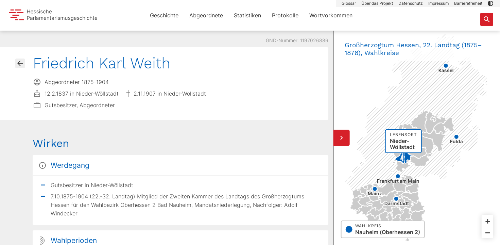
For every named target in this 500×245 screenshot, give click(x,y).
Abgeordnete (206, 15)
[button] (490, 3)
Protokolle (285, 15)
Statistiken (247, 15)
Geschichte (164, 15)
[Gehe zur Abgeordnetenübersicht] (20, 63)
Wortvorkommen (330, 15)
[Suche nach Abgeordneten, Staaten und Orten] (486, 19)
